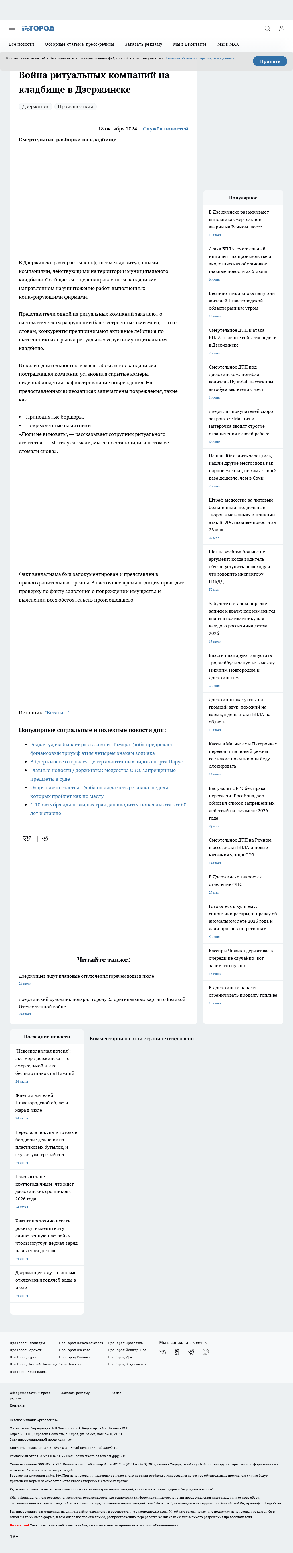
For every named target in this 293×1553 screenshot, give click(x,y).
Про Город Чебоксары (27, 1343)
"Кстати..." (57, 712)
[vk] (28, 839)
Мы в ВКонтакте (190, 44)
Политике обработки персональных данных (199, 58)
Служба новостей (165, 128)
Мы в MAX (228, 44)
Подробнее (272, 1503)
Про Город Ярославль (125, 1343)
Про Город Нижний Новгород (33, 1364)
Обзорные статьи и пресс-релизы (79, 44)
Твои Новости (70, 1364)
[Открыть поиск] (267, 28)
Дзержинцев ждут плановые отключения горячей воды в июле (103, 980)
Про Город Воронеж (26, 1350)
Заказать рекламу (143, 44)
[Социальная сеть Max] (206, 1351)
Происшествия (75, 106)
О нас (116, 1393)
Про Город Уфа (120, 1357)
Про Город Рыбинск (74, 1357)
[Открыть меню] (12, 28)
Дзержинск (35, 106)
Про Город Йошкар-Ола (127, 1350)
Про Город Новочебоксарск (81, 1343)
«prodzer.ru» (47, 1420)
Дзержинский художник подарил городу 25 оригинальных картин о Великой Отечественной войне (103, 1007)
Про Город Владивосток (127, 1364)
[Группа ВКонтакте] (163, 1351)
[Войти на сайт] (281, 28)
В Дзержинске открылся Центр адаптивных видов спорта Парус (106, 761)
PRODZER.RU (49, 1464)
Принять (270, 61)
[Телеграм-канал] (191, 1351)
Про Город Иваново (74, 1350)
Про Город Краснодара (28, 1371)
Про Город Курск (23, 1357)
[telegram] (47, 839)
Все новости (21, 44)
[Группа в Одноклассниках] (177, 1351)
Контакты (17, 1405)
